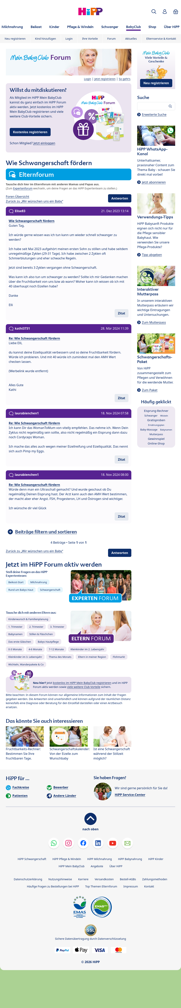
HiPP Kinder (155, 859)
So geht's (125, 79)
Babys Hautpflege (48, 641)
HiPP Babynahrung (130, 859)
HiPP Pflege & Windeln (66, 859)
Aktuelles (131, 38)
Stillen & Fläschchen (41, 634)
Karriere (83, 879)
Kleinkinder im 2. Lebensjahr (87, 649)
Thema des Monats (60, 657)
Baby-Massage (148, 429)
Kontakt (149, 886)
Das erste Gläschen (19, 641)
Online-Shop (156, 443)
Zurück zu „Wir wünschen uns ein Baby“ (34, 201)
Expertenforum (23, 188)
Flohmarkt (119, 657)
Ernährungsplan (156, 425)
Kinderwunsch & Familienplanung (28, 619)
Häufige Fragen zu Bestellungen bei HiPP (53, 886)
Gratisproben (156, 420)
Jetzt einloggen (44, 143)
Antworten (119, 198)
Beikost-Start (15, 582)
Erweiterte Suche (154, 114)
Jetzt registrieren (105, 79)
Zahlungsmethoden (154, 879)
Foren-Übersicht (17, 196)
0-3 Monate (15, 649)
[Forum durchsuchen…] (156, 106)
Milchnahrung (38, 582)
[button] (154, 11)
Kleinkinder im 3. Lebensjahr (25, 657)
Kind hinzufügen (45, 38)
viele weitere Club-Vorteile (83, 687)
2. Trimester (36, 626)
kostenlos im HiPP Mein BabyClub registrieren (82, 683)
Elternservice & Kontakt (161, 38)
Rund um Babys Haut (20, 590)
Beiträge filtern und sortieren (46, 532)
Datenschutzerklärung (28, 879)
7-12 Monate (56, 649)
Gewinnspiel (156, 439)
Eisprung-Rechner (156, 411)
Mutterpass (156, 434)
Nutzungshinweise (60, 879)
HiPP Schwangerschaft (32, 859)
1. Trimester (15, 626)
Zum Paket (149, 390)
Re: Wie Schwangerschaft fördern (34, 338)
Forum (111, 38)
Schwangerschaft (50, 590)
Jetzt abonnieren (154, 182)
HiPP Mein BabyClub (71, 866)
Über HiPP (115, 866)
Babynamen (15, 634)
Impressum (130, 886)
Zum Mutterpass (154, 322)
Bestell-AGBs (128, 879)
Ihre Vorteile (90, 38)
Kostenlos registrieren (30, 132)
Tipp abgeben (152, 255)
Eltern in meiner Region (92, 657)
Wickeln (164, 415)
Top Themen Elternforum (101, 886)
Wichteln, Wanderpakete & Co (26, 664)
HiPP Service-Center (130, 795)
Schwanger (151, 415)
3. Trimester (57, 626)
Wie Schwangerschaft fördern (32, 221)
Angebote (97, 866)
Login (69, 38)
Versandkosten (104, 879)
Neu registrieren (15, 38)
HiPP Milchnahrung (99, 859)
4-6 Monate (35, 649)
